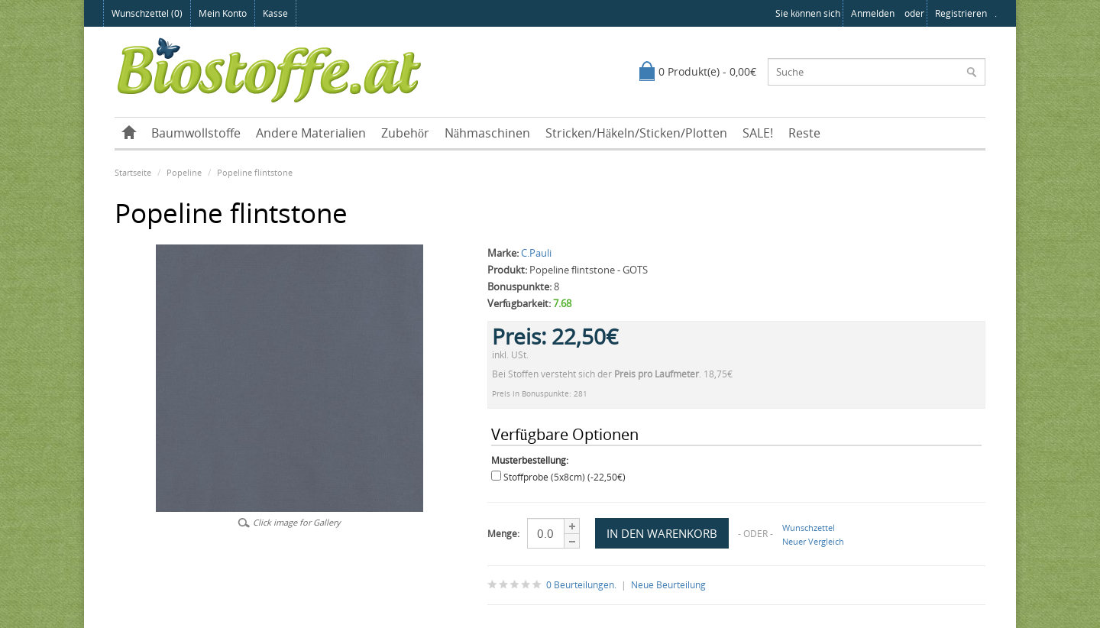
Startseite (133, 172)
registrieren (961, 13)
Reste (804, 133)
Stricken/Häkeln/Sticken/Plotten (636, 133)
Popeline (184, 172)
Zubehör (405, 133)
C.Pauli (536, 253)
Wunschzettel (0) (147, 13)
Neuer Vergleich (813, 541)
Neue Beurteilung (668, 584)
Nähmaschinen (487, 133)
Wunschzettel (808, 527)
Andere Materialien (311, 133)
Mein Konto (223, 13)
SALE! (757, 133)
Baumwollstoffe (196, 133)
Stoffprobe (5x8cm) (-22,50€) (564, 477)
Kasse (275, 13)
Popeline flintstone (255, 172)
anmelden (873, 13)
